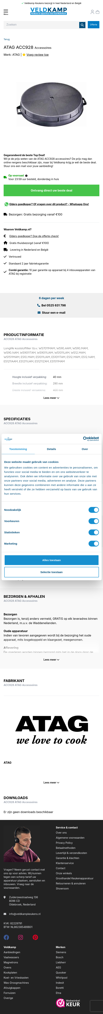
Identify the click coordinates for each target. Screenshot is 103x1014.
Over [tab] (85, 448)
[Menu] (6, 12)
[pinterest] (35, 938)
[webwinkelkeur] (78, 1002)
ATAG (16, 54)
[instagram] (20, 938)
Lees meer (52, 397)
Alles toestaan (51, 560)
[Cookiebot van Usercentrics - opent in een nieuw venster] (83, 439)
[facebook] (6, 938)
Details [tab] (51, 448)
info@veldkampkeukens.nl (25, 913)
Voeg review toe (38, 54)
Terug (7, 39)
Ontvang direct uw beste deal (51, 190)
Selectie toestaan (51, 571)
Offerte (93, 24)
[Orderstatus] (92, 12)
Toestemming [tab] (18, 448)
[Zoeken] (82, 25)
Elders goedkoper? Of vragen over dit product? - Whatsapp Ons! (49, 204)
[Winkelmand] (97, 12)
